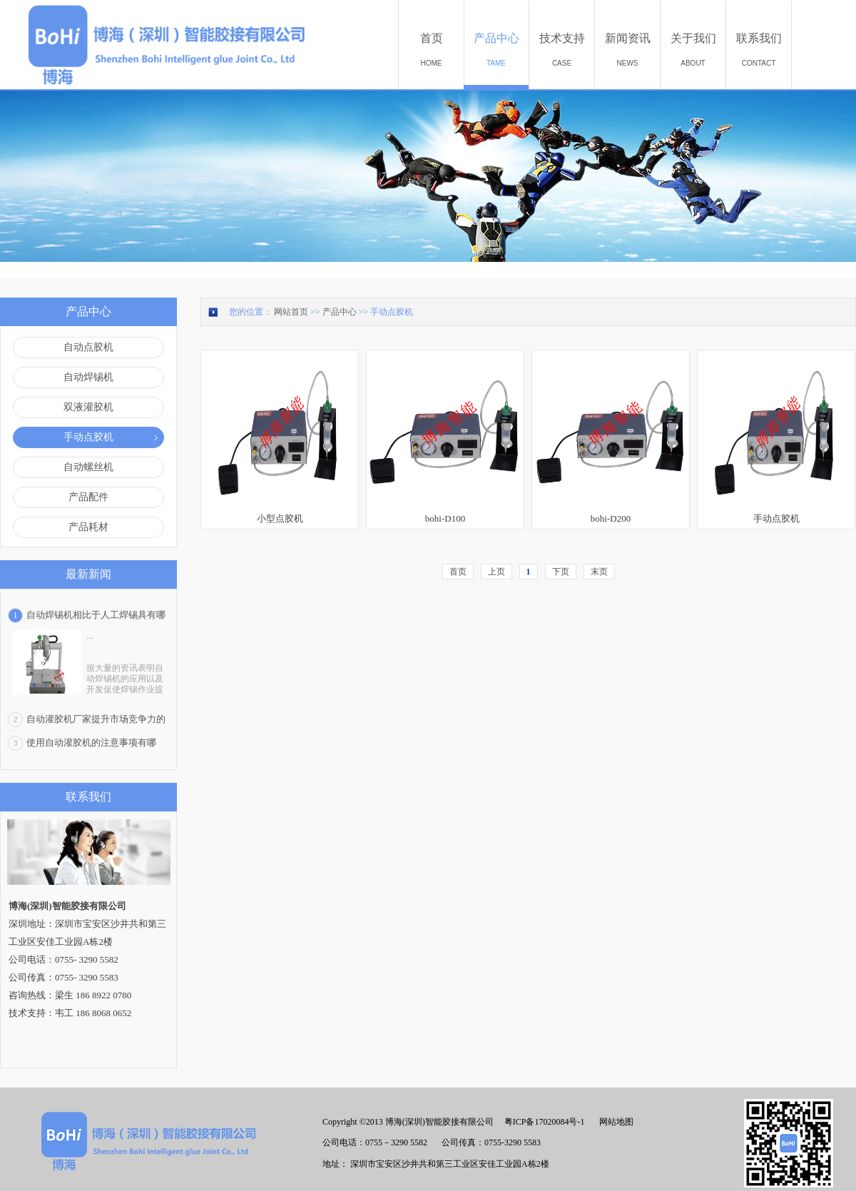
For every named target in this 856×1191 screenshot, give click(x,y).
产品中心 (339, 312)
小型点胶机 (280, 518)
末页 (599, 572)
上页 (496, 572)
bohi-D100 (445, 518)
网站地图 (614, 1122)
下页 (560, 572)
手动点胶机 (391, 312)
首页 (458, 572)
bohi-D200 (611, 518)
